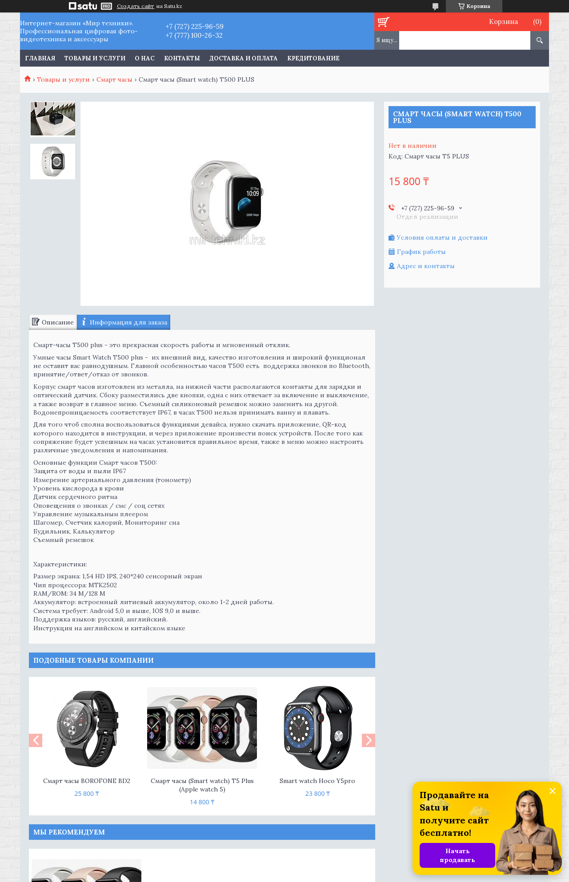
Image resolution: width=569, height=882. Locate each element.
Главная (40, 58)
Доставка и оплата (243, 58)
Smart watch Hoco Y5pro (317, 781)
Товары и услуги (94, 58)
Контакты (182, 58)
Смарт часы (114, 79)
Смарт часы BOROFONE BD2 (86, 781)
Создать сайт (135, 6)
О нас (145, 58)
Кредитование (313, 58)
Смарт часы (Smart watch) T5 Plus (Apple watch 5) (202, 785)
